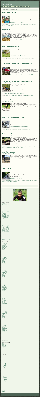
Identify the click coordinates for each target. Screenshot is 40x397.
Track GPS (15, 24)
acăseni (3, 6)
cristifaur (6, 13)
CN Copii (34, 76)
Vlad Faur (18, 24)
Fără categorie (4, 359)
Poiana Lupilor (28, 146)
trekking (4, 389)
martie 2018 (4, 263)
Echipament (8, 129)
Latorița (4, 375)
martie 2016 (4, 278)
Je (10, 145)
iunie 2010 (3, 323)
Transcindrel (4, 213)
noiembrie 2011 (4, 311)
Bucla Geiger (27, 145)
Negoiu (3, 347)
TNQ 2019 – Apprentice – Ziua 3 (6, 236)
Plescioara (8, 181)
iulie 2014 (3, 290)
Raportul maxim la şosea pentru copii (13, 117)
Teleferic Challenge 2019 (5, 228)
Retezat (4, 380)
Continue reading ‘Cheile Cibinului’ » (16, 178)
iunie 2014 (3, 291)
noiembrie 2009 (4, 328)
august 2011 (4, 314)
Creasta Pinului (4, 146)
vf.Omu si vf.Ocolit (4, 352)
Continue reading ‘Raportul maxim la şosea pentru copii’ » (19, 126)
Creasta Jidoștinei (4, 212)
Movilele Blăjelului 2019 (5, 231)
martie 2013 (4, 301)
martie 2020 (4, 251)
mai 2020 (3, 250)
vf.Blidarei (14, 181)
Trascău (4, 383)
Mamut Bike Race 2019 (5, 225)
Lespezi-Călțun (4, 345)
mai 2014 (3, 292)
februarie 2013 (4, 302)
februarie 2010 (4, 327)
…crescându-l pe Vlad (8, 152)
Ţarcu (4, 382)
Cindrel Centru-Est (7, 134)
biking (6, 24)
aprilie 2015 (4, 285)
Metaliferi (4, 376)
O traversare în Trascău (5, 215)
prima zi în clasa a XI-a (5, 209)
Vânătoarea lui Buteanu (5, 351)
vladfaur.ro (3, 203)
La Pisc (6, 181)
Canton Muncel (31, 145)
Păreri (9, 76)
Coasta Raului (31, 180)
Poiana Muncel (32, 146)
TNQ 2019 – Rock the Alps (5, 227)
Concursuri (24, 6)
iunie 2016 (3, 275)
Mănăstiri (4, 366)
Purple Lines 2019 (34, 24)
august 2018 (4, 259)
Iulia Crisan (27, 24)
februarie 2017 (4, 270)
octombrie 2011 (4, 312)
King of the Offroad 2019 (5, 229)
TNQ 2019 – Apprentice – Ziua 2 (6, 237)
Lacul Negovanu (22, 146)
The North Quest (8, 25)
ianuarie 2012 (4, 310)
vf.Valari (16, 181)
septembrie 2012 (4, 304)
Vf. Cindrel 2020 (4, 214)
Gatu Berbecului (11, 146)
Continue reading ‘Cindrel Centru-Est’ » (16, 143)
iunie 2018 (3, 261)
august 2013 (4, 297)
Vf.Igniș (3, 210)
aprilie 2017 (4, 268)
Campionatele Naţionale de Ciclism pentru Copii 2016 (17, 81)
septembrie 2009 (4, 330)
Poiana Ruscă (5, 379)
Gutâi (4, 374)
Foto (9, 145)
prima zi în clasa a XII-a (5, 204)
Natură (9, 24)
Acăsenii (5, 3)
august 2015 (4, 281)
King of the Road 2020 (5, 218)
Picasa (13, 145)
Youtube (21, 24)
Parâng (3, 348)
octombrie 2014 (4, 287)
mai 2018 (3, 262)
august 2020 (4, 247)
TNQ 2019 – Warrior (8, 30)
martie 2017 (4, 269)
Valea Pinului (14, 147)
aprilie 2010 (4, 325)
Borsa (25, 24)
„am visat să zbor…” (5, 223)
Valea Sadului (17, 147)
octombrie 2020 (4, 245)
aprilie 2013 (4, 300)
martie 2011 (4, 319)
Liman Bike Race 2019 (5, 230)
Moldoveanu (4, 346)
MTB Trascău (7, 6)
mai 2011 (3, 317)
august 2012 (4, 305)
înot (4, 388)
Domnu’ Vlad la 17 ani (5, 222)
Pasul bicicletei (18, 129)
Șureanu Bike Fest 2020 (5, 216)
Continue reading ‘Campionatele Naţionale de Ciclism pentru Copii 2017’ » (21, 74)
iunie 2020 (3, 249)
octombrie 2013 (4, 295)
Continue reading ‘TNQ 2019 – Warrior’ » (16, 39)
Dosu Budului (35, 180)
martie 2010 (4, 326)
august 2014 (4, 289)
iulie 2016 (3, 274)
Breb (18, 41)
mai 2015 (3, 284)
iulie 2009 (3, 332)
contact (28, 6)
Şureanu (4, 381)
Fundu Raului (7, 146)
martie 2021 (4, 244)
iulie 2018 (3, 260)
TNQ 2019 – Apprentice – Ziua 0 (6, 239)
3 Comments (28, 129)
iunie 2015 (3, 283)
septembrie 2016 (4, 272)
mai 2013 (3, 299)
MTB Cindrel (13, 6)
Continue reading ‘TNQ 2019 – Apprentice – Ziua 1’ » (18, 55)
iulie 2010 (3, 322)
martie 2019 (4, 257)
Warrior (12, 25)
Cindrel (8, 76)
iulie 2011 (3, 315)
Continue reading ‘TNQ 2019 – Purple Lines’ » (17, 22)
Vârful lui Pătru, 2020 (5, 217)
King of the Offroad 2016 (9, 100)
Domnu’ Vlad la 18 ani (5, 205)
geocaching (5, 387)
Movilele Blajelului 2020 (5, 211)
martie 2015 (4, 286)
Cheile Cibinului (7, 168)
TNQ (10, 25)
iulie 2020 (3, 248)
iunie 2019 (3, 254)
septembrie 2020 (4, 246)
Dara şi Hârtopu (4, 344)
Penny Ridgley (30, 58)
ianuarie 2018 (4, 264)
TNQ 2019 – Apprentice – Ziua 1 (11, 46)
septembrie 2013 (4, 296)
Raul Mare (11, 181)
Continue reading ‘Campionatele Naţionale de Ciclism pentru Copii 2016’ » (13, 93)
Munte (7, 24)
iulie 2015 (3, 282)
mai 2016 (3, 276)
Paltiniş (25, 146)
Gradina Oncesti (16, 146)
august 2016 (4, 273)
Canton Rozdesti (35, 145)
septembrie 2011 (4, 313)
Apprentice (20, 58)
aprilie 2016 (4, 277)
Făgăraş (4, 373)
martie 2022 (4, 242)
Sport (13, 24)
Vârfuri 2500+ (18, 6)
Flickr (5, 363)
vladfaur (6, 31)
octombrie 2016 (4, 271)
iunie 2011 (3, 316)
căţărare (4, 386)
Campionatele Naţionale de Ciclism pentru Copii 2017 (17, 63)
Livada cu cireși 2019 (5, 233)
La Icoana (19, 146)
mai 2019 (3, 255)
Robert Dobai (3, 25)
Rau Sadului (5, 147)
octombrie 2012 (4, 303)
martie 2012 (4, 309)
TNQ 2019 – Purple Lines (9, 12)
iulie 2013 (3, 298)
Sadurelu (8, 147)
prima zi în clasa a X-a (5, 226)
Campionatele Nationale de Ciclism (28, 76)
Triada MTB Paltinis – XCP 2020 (6, 219)
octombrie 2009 (4, 329)
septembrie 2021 (4, 243)
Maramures (30, 24)
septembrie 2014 (4, 288)
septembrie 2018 (4, 258)
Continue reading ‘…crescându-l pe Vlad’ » (16, 160)
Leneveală (4, 365)
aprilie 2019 (4, 256)
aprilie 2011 (4, 318)
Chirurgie (3, 224)
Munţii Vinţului (5, 377)
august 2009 (4, 331)
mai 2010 (3, 324)
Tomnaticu (11, 147)
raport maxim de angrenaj (23, 129)
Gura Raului (3, 181)
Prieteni (11, 24)
